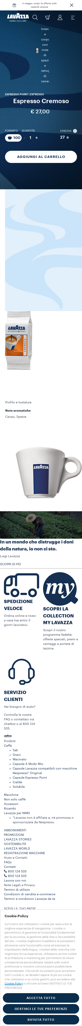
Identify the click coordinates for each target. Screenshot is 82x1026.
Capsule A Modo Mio (28, 764)
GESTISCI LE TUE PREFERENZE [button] (41, 1008)
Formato (11, 118)
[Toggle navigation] (72, 17)
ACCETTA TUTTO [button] (41, 997)
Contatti (10, 866)
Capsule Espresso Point (30, 777)
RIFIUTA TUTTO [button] (41, 1019)
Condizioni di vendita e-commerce (29, 894)
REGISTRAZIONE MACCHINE (24, 853)
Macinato (19, 759)
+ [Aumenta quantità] (36, 125)
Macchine (11, 794)
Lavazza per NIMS (17, 813)
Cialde (17, 782)
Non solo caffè (15, 799)
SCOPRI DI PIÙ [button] (10, 564)
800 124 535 (17, 876)
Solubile (19, 786)
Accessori (11, 804)
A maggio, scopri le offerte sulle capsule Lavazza (39, 5)
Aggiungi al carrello (41, 144)
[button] (71, 5)
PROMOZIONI (14, 835)
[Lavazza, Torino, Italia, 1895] (18, 17)
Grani (17, 754)
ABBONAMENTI (15, 830)
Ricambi (10, 808)
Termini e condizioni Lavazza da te (29, 898)
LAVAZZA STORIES (17, 839)
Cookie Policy (14, 983)
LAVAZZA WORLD (17, 848)
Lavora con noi (15, 880)
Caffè (8, 745)
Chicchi (68, 118)
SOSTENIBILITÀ (15, 844)
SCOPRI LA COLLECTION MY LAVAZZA (58, 616)
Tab (15, 750)
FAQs (8, 862)
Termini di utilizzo (17, 889)
